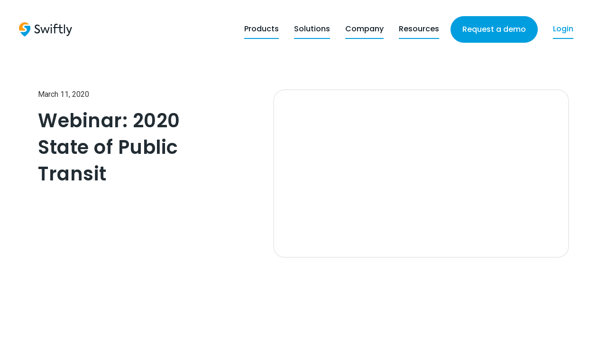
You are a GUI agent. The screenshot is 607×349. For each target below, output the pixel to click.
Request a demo (494, 29)
